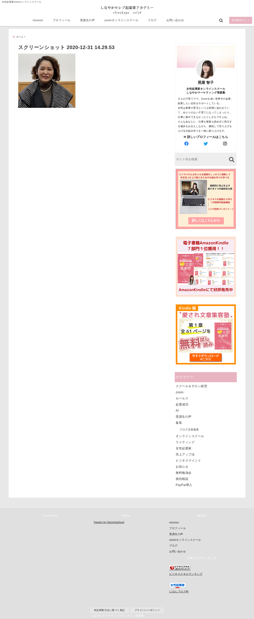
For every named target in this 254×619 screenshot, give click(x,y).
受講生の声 (87, 21)
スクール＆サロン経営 (191, 385)
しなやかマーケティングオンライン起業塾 (117, 615)
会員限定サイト (241, 21)
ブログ (152, 21)
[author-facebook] (186, 143)
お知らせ (182, 466)
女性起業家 (184, 448)
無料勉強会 (184, 472)
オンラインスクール (190, 435)
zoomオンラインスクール (121, 21)
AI (177, 410)
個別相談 (182, 478)
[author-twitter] (206, 143)
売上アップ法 (185, 454)
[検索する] (231, 159)
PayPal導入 (184, 484)
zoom (180, 391)
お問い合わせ (175, 21)
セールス (182, 398)
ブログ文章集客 (189, 429)
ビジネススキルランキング (185, 573)
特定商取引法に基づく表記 (109, 610)
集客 (179, 422)
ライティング (185, 441)
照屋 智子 (206, 82)
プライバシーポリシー (147, 610)
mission (38, 21)
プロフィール (61, 21)
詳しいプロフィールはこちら (206, 136)
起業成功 (182, 404)
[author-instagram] (225, 143)
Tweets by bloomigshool (109, 522)
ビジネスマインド (188, 460)
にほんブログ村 (179, 591)
